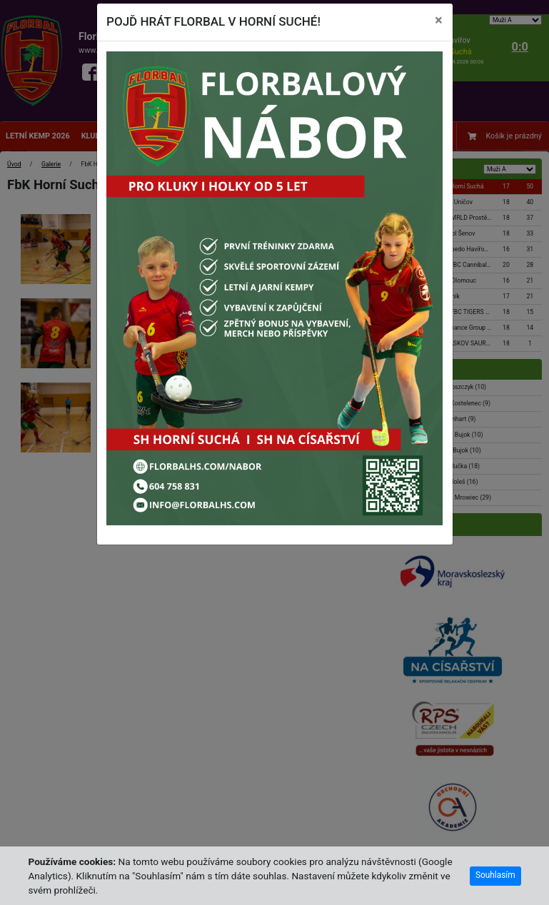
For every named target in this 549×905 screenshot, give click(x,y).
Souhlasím (495, 875)
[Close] (438, 21)
